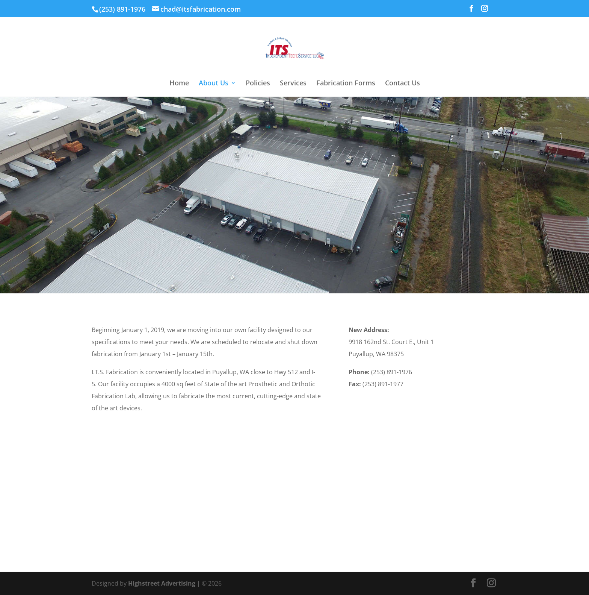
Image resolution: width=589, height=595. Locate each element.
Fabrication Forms (345, 83)
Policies (258, 83)
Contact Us (402, 83)
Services (293, 83)
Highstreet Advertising (161, 583)
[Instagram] (484, 10)
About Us (213, 83)
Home (179, 83)
